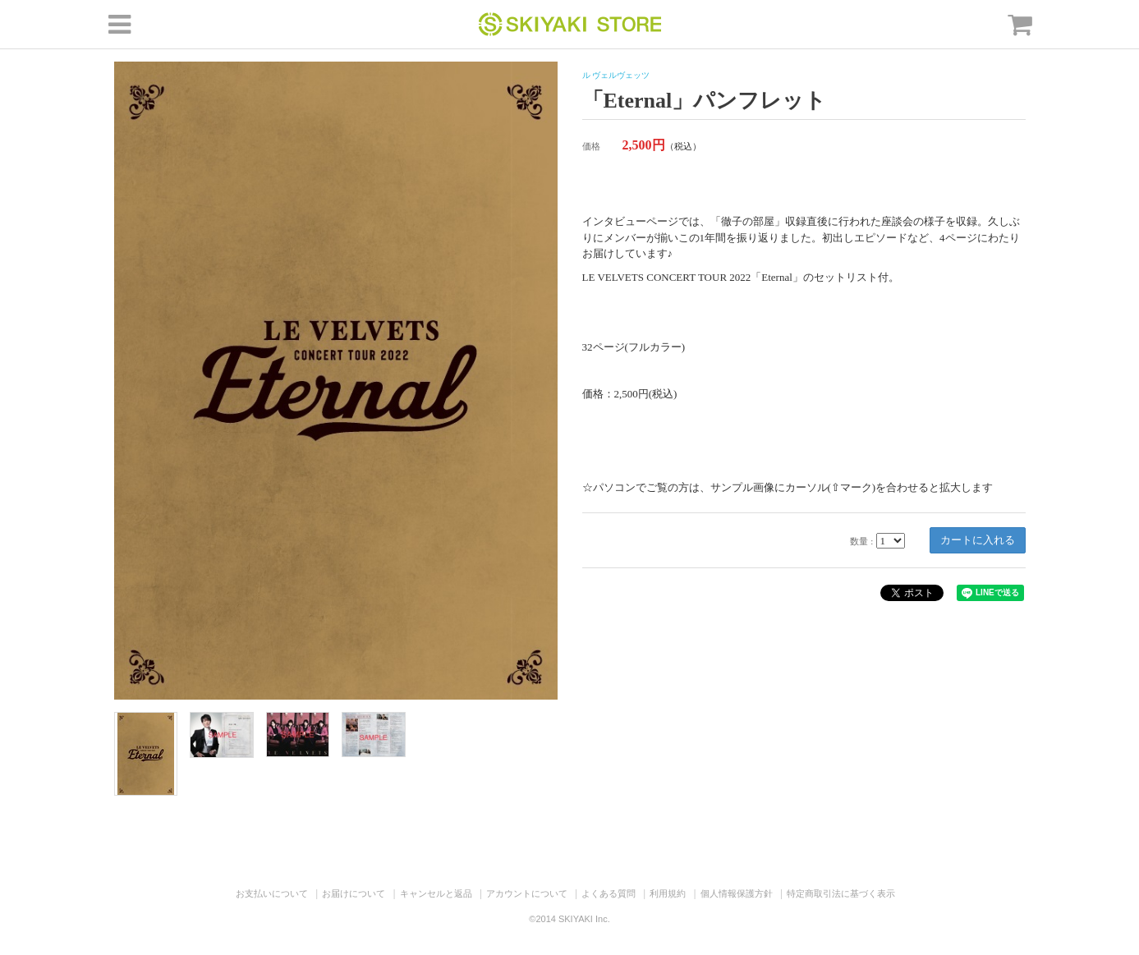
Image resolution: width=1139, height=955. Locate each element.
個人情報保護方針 (736, 893)
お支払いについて (272, 893)
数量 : (861, 541)
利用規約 (668, 893)
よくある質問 (608, 893)
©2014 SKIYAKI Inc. (569, 919)
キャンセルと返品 (436, 893)
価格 (591, 146)
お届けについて (353, 893)
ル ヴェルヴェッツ (616, 75)
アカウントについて (526, 893)
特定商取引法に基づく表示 (841, 893)
